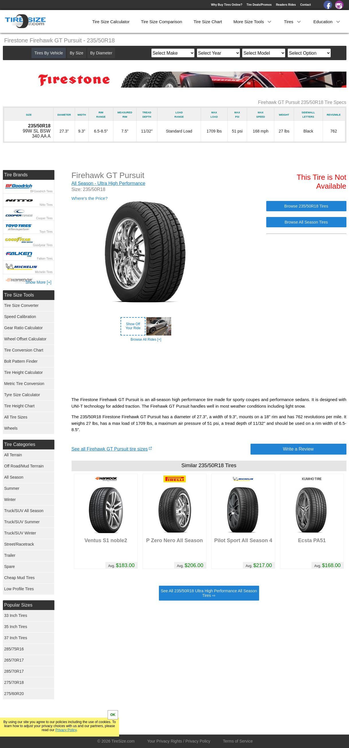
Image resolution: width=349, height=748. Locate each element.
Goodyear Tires (42, 245)
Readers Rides (286, 4)
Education (327, 21)
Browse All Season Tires (306, 222)
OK (112, 715)
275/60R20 (14, 693)
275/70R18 (14, 682)
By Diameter (101, 53)
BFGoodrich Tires (41, 191)
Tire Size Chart (208, 21)
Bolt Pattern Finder (21, 361)
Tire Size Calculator (110, 21)
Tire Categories (20, 444)
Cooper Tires (44, 218)
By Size (76, 53)
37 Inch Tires (15, 637)
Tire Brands (16, 174)
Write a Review (298, 449)
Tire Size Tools (19, 295)
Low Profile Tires (19, 589)
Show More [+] (38, 282)
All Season (13, 477)
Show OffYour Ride (132, 326)
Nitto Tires (46, 204)
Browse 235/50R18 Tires (306, 206)
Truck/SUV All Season (24, 510)
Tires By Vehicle (48, 53)
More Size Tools (253, 21)
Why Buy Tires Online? (226, 4)
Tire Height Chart (19, 406)
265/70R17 (14, 660)
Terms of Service (238, 741)
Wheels (11, 428)
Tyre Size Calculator (22, 394)
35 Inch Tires (15, 626)
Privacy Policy (65, 730)
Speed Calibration (20, 316)
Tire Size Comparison (161, 21)
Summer (11, 488)
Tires (293, 21)
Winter (10, 499)
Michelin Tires (43, 272)
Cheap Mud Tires (19, 577)
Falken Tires (44, 258)
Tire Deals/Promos (259, 4)
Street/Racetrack (19, 544)
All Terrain (13, 455)
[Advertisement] (209, 369)
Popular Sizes (18, 605)
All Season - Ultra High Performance (108, 183)
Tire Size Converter (21, 305)
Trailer (9, 555)
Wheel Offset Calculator (25, 339)
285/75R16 (14, 649)
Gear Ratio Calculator (23, 327)
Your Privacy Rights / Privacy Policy (178, 741)
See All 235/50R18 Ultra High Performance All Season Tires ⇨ (209, 593)
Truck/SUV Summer (22, 522)
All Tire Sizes (15, 417)
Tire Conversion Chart (23, 350)
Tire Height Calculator (23, 372)
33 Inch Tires (15, 615)
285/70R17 (14, 671)
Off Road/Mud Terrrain (24, 466)
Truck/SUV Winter (20, 533)
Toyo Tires (46, 231)
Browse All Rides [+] (146, 340)
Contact (305, 4)
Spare (9, 566)
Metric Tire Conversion (24, 383)
